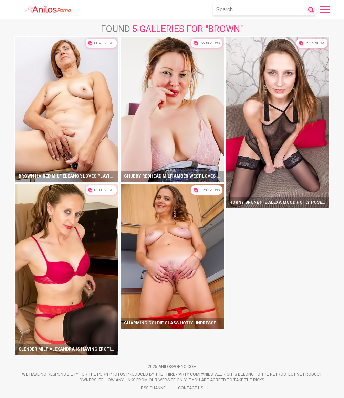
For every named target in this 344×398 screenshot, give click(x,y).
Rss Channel (154, 388)
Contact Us (190, 388)
